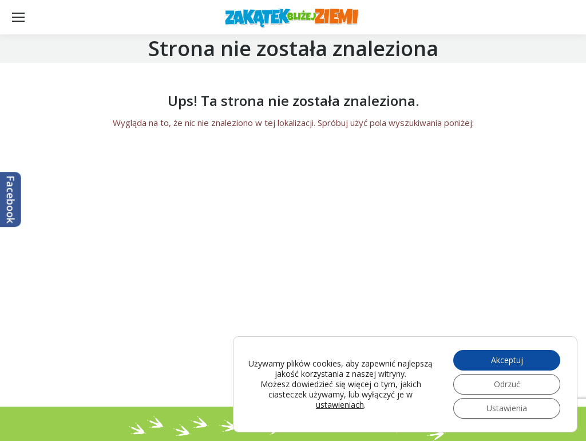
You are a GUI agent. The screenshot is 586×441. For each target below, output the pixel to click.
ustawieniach (340, 405)
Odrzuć (507, 384)
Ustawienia (506, 408)
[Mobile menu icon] (18, 17)
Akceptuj (507, 360)
